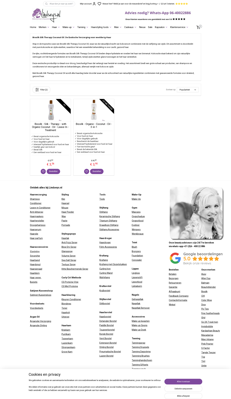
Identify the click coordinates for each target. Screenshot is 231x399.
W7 (202, 370)
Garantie (173, 287)
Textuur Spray (69, 264)
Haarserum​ (35, 229)
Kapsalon (161, 27)
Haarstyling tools (101, 27)
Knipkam (66, 330)
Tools (102, 199)
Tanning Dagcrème (141, 351)
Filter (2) (41, 90)
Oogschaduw (138, 216)
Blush (134, 247)
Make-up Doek (139, 329)
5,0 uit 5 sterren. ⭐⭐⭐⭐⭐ (174, 4)
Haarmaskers (36, 216)
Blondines (66, 303)
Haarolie (34, 234)
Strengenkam (68, 347)
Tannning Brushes (141, 356)
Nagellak (136, 303)
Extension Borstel (108, 343)
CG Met (65, 286)
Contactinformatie (178, 300)
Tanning (83, 27)
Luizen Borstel (106, 356)
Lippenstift (137, 277)
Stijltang (103, 212)
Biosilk (204, 291)
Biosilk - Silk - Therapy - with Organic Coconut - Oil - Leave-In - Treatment (50, 127)
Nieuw (142, 27)
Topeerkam (67, 338)
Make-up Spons (139, 325)
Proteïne (73, 286)
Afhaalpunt (174, 291)
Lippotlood (137, 282)
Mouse (65, 207)
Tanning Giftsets (140, 364)
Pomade (66, 225)
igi (204, 357)
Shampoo (35, 199)
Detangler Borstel (108, 321)
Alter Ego (205, 278)
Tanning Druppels (140, 347)
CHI (203, 296)
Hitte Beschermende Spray (75, 269)
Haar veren (35, 277)
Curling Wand (106, 273)
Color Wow (206, 300)
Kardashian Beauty (210, 330)
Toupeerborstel (107, 329)
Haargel (65, 203)
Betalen (172, 274)
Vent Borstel (105, 338)
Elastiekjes (35, 251)
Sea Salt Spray (69, 260)
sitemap (143, 393)
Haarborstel (105, 316)
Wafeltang (104, 277)
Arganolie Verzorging (40, 321)
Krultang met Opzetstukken (113, 264)
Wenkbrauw (138, 234)
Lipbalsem (137, 286)
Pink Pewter (207, 344)
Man (118, 27)
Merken (44, 27)
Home (33, 27)
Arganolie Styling (38, 325)
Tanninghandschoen (142, 360)
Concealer (137, 260)
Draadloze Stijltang (108, 225)
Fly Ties (205, 309)
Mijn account (88, 4)
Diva (203, 304)
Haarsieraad (36, 269)
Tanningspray (138, 343)
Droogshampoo (37, 225)
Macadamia (207, 335)
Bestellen (53, 171)
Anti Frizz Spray (69, 242)
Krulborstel (104, 290)
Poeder (70, 212)
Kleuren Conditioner (71, 299)
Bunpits (33, 282)
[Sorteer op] (187, 89)
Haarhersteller (37, 220)
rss (150, 393)
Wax (64, 216)
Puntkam (66, 334)
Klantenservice (179, 27)
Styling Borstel (106, 347)
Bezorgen (173, 278)
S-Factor (205, 348)
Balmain (205, 283)
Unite (204, 365)
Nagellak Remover (141, 308)
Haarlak (65, 238)
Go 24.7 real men (209, 322)
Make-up (69, 27)
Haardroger (105, 242)
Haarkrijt (66, 312)
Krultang (103, 260)
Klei (63, 199)
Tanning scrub (139, 369)
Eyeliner (136, 225)
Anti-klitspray (36, 212)
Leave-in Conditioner (40, 207)
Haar (56, 27)
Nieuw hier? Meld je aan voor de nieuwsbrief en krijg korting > (130, 4)
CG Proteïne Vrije (70, 282)
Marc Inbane (207, 339)
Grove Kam (67, 351)
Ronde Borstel (106, 334)
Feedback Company (179, 296)
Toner (64, 308)
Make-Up (136, 199)
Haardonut (35, 264)
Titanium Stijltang (108, 220)
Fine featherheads (210, 313)
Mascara (136, 212)
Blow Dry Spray (69, 247)
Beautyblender (208, 287)
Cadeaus (130, 27)
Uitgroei (65, 317)
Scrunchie (35, 256)
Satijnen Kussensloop (40, 295)
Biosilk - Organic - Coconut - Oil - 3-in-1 (94, 126)
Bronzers (136, 251)
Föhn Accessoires (108, 247)
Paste (64, 220)
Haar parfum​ (36, 238)
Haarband (35, 260)
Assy (203, 274)
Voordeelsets (36, 308)
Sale (150, 27)
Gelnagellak (137, 299)
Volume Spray (69, 256)
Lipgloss (136, 273)
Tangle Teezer (208, 352)
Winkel (172, 304)
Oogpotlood (137, 220)
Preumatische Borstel (110, 351)
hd (204, 317)
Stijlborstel (104, 303)
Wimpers (136, 229)
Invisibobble (207, 326)
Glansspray (67, 251)
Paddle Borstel (106, 325)
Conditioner (35, 203)
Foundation (137, 255)
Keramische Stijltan (109, 216)
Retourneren (175, 283)
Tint (203, 361)
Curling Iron (105, 268)
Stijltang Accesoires (109, 229)
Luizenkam (67, 343)
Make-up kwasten (141, 321)
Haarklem (35, 273)
